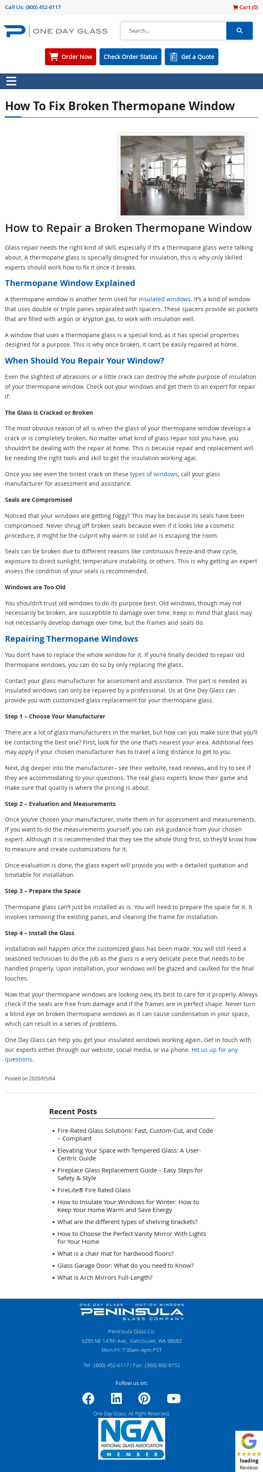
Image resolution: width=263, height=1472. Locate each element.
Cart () (245, 7)
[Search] (173, 31)
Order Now (77, 57)
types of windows (154, 474)
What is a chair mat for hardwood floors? (115, 1253)
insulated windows (165, 299)
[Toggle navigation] (11, 81)
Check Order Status (130, 57)
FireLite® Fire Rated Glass (93, 1190)
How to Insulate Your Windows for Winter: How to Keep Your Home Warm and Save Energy (128, 1206)
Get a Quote (197, 57)
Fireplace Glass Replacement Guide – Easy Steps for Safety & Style (130, 1174)
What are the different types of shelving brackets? (127, 1221)
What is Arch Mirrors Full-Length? (104, 1277)
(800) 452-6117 (43, 7)
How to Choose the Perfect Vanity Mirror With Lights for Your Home (131, 1237)
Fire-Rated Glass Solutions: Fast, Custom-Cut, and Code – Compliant (135, 1134)
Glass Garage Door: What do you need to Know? (125, 1265)
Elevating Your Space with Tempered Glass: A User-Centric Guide (129, 1154)
